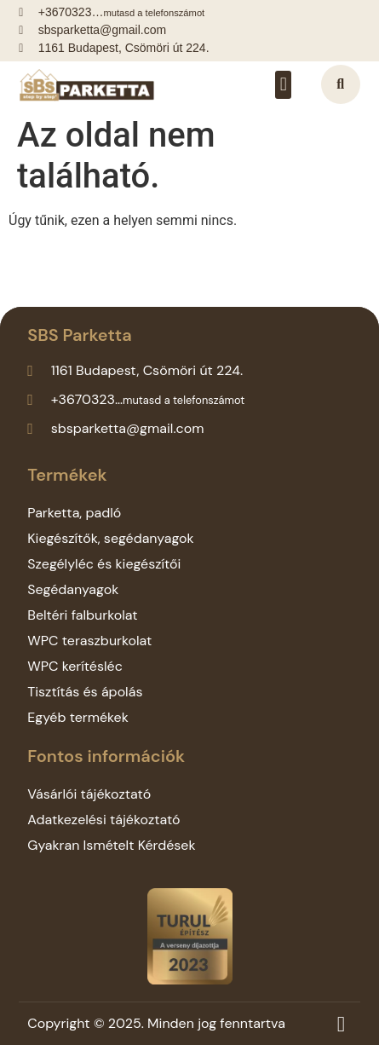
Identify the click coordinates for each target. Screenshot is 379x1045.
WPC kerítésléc (75, 666)
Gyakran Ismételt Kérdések (111, 845)
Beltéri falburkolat (82, 615)
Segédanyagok (72, 589)
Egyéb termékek (78, 717)
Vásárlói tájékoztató (89, 794)
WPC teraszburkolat (89, 641)
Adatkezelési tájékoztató (103, 819)
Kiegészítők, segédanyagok (110, 538)
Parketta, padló (74, 513)
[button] (283, 85)
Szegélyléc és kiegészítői (104, 564)
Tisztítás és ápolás (84, 692)
